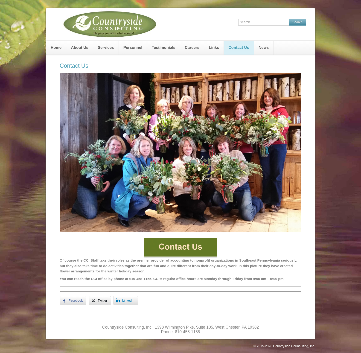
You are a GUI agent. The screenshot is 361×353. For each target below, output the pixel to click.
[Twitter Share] (100, 300)
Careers (192, 47)
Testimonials (163, 47)
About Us (79, 47)
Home (56, 47)
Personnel (132, 47)
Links (214, 47)
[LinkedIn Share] (125, 300)
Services (106, 47)
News (264, 47)
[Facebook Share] (73, 300)
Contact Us (238, 47)
